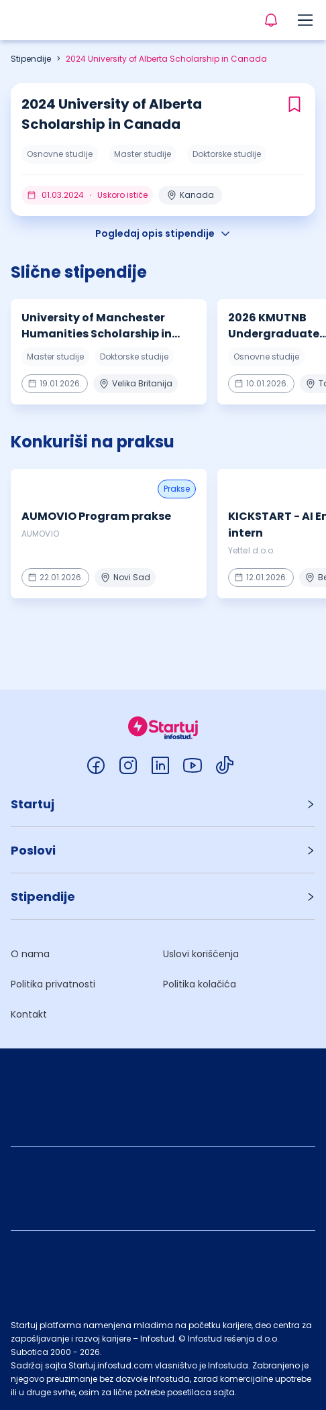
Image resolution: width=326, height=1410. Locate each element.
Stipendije (31, 58)
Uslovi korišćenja (201, 954)
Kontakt (29, 1014)
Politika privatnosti (53, 984)
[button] (163, 804)
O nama (30, 954)
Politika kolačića (199, 984)
